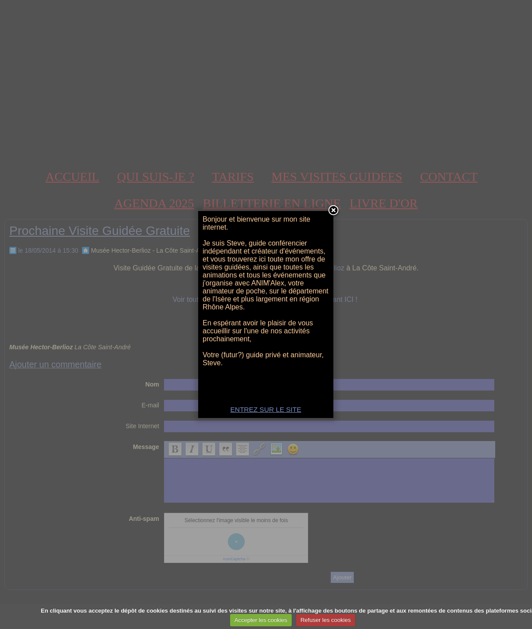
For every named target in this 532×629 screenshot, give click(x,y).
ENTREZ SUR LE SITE (266, 409)
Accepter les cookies (261, 620)
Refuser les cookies (326, 620)
